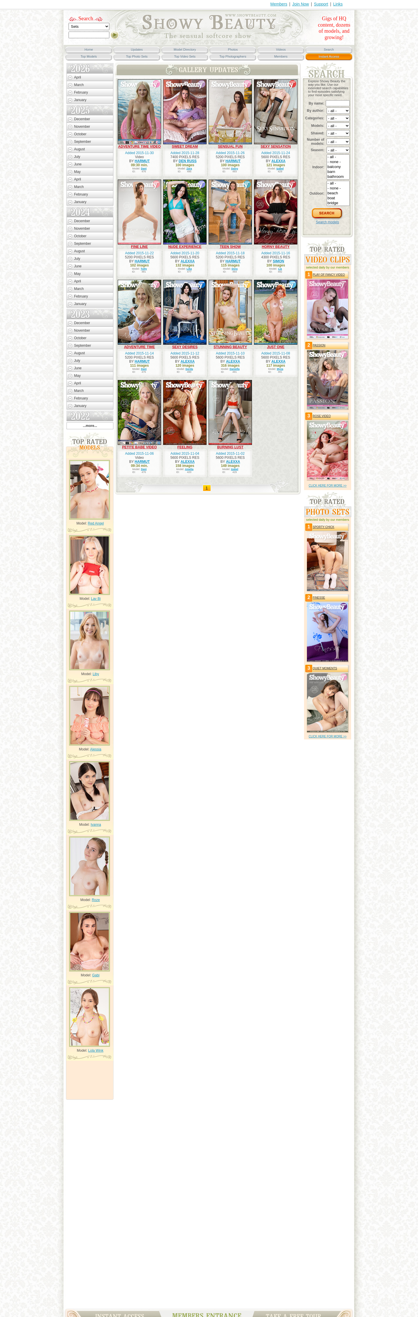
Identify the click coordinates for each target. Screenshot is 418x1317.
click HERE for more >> (328, 485)
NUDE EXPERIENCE (185, 247)
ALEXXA (278, 161)
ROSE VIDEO (322, 416)
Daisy (234, 168)
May (77, 172)
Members (278, 4)
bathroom (338, 176)
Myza (280, 369)
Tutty (144, 268)
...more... (90, 426)
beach (338, 193)
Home (88, 49)
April (77, 77)
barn (338, 171)
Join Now (300, 4)
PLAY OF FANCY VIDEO (329, 274)
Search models (327, 222)
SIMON (278, 261)
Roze (96, 900)
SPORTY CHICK (323, 527)
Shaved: (317, 133)
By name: (316, 103)
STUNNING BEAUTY (230, 347)
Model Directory (185, 49)
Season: (317, 150)
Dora (235, 268)
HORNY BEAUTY (276, 247)
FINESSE (319, 597)
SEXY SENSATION (276, 147)
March (79, 85)
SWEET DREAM (185, 147)
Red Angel (96, 523)
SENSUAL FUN (230, 147)
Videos (281, 49)
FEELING (184, 447)
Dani (144, 168)
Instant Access (329, 56)
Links (338, 4)
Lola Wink (96, 1051)
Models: (317, 126)
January (80, 100)
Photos (233, 49)
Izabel (280, 168)
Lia (280, 268)
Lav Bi (96, 599)
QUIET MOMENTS (325, 668)
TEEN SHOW (230, 247)
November (82, 127)
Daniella (235, 369)
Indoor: (318, 167)
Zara (189, 168)
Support (321, 4)
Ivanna (96, 825)
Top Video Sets (185, 56)
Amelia (189, 469)
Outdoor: (317, 193)
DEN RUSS (188, 161)
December (82, 119)
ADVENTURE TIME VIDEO (139, 147)
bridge (338, 203)
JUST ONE (275, 347)
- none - (338, 162)
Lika (189, 268)
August (79, 149)
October (80, 134)
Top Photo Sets (137, 56)
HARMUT (142, 161)
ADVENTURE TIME (139, 347)
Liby (96, 674)
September (82, 142)
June (78, 164)
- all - (338, 157)
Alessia (96, 749)
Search (85, 18)
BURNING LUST (230, 447)
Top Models (89, 56)
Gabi (96, 975)
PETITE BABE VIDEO (139, 447)
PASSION (319, 345)
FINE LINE (139, 247)
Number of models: (315, 142)
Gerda (189, 369)
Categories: (314, 118)
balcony (338, 167)
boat (338, 198)
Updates (137, 49)
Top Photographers (233, 56)
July (77, 157)
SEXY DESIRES (185, 347)
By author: (315, 111)
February (81, 92)
